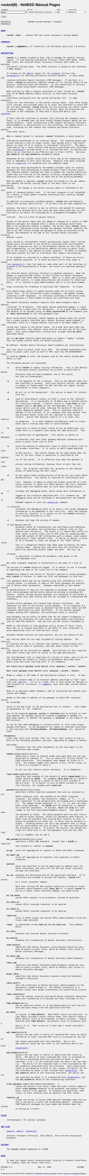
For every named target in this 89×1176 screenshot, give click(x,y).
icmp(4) (10, 1131)
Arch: (60, 9)
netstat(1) (17, 264)
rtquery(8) (21, 163)
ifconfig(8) (18, 150)
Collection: (72, 9)
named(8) (46, 684)
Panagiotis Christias (79, 1173)
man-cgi (66, 1173)
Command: (5, 9)
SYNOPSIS (5, 42)
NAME (3, 31)
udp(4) (30, 73)
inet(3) (22, 682)
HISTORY (5, 1145)
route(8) (55, 73)
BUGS (3, 1156)
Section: (30, 9)
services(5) (13, 75)
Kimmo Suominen (50, 1173)
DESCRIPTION (7, 53)
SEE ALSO (5, 1127)
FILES (4, 1115)
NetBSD (38, 1173)
